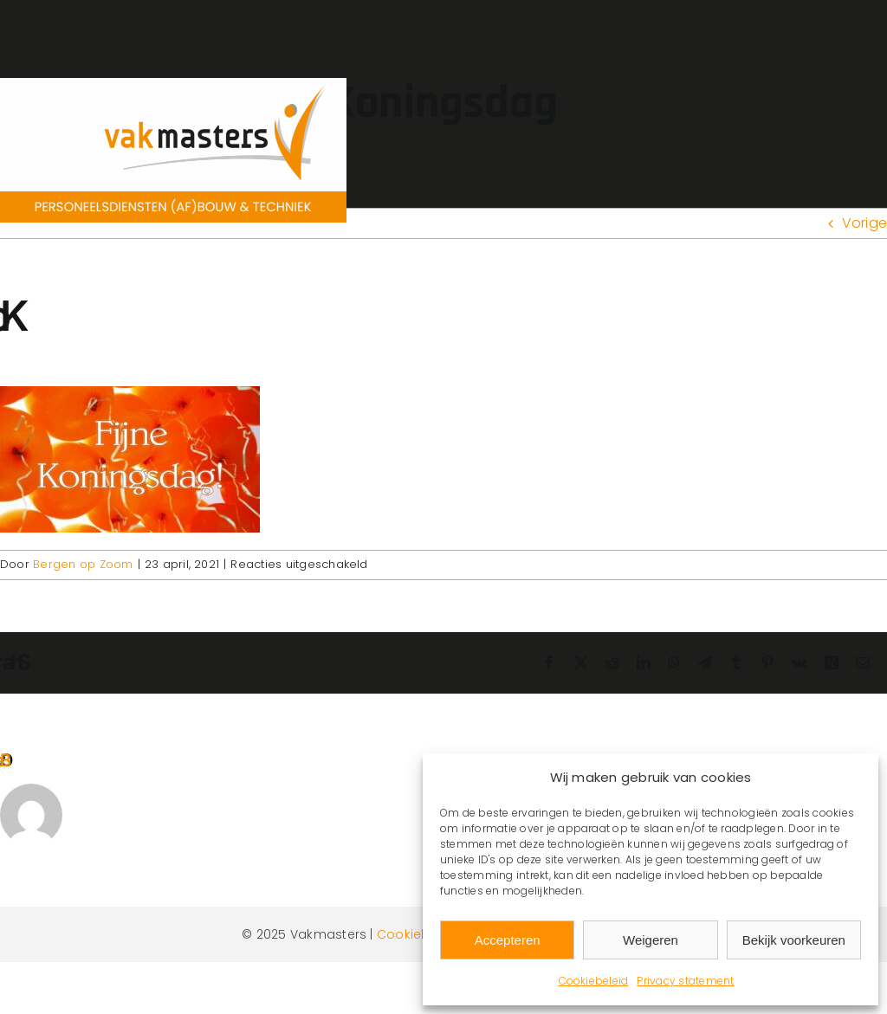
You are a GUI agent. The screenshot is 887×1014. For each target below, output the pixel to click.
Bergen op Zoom (83, 564)
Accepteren (508, 940)
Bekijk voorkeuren (793, 940)
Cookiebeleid (594, 980)
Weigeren (650, 940)
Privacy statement (685, 980)
